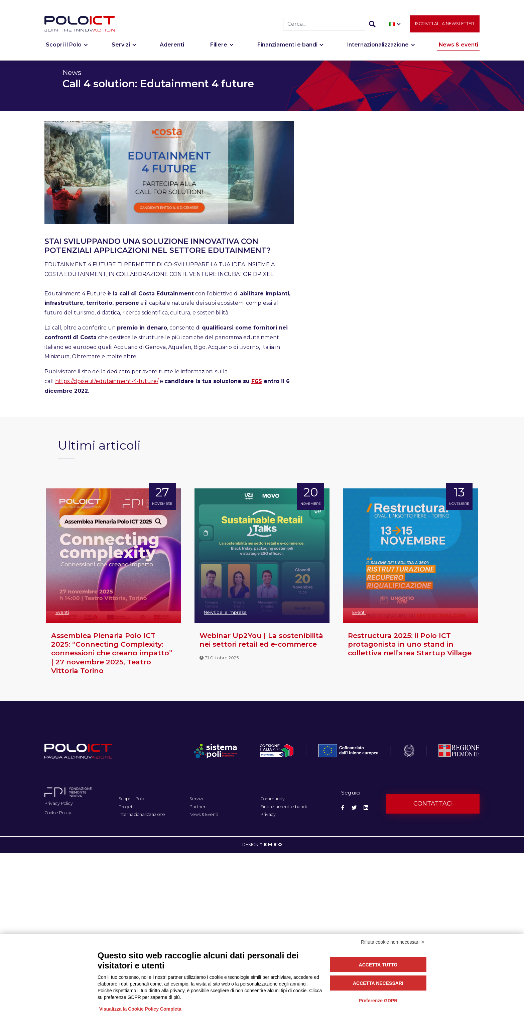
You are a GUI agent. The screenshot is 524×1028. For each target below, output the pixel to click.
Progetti (127, 806)
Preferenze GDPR (378, 1000)
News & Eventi (203, 814)
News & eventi (458, 46)
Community (272, 798)
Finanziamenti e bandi (287, 46)
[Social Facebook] (343, 808)
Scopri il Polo (64, 46)
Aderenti (172, 46)
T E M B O (270, 844)
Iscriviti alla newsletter (444, 24)
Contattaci (433, 803)
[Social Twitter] (354, 808)
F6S (256, 381)
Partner (197, 806)
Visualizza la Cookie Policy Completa (140, 1009)
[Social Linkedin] (366, 808)
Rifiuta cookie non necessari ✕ (393, 942)
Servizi (121, 46)
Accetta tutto (378, 964)
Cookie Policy (57, 812)
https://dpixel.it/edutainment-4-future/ (106, 381)
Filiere (218, 46)
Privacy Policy (58, 803)
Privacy (268, 814)
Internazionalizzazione (378, 46)
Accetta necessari (378, 983)
